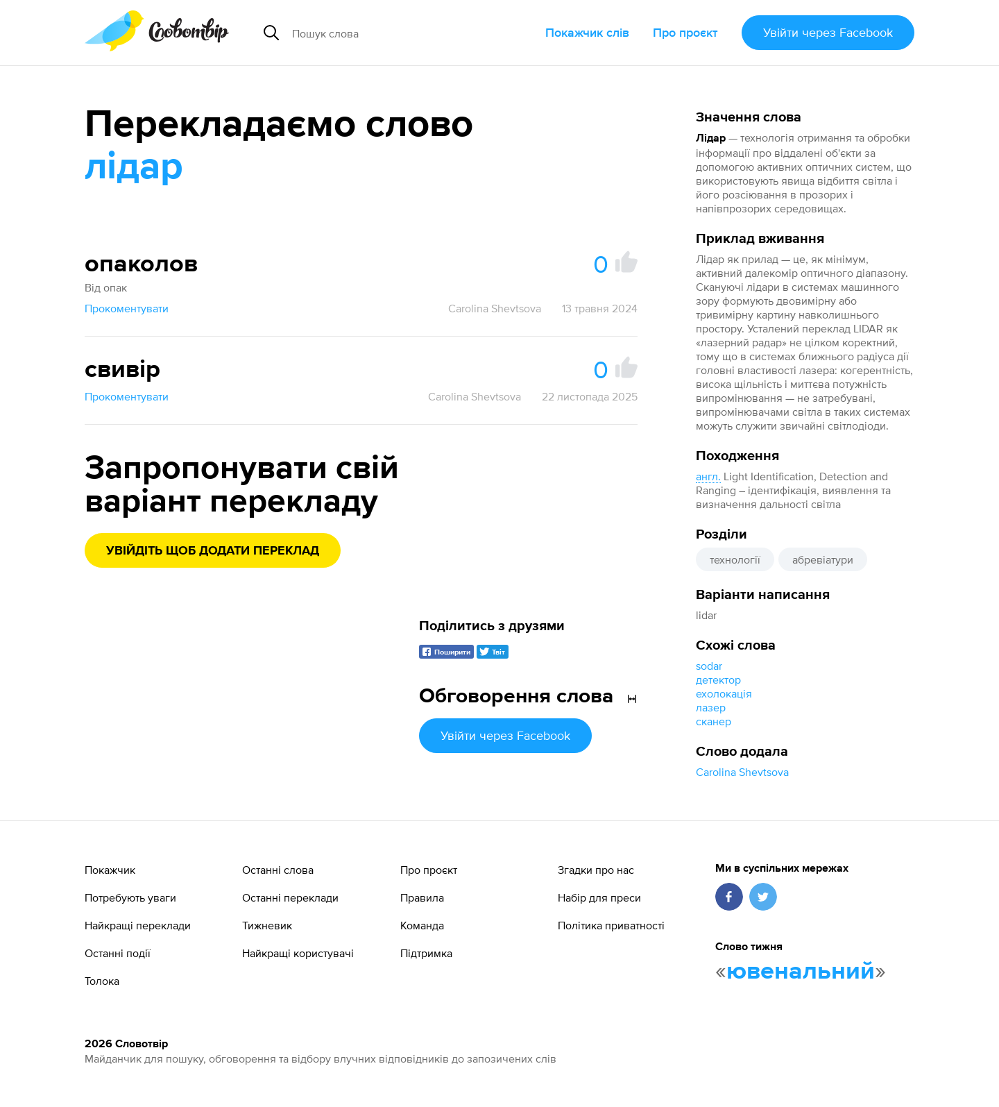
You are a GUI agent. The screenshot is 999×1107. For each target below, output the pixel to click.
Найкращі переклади (138, 925)
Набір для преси (599, 897)
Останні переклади (290, 897)
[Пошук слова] (398, 32)
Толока (102, 980)
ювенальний (800, 971)
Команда (422, 925)
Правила (422, 897)
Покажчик (110, 869)
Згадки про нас (596, 869)
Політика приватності (611, 925)
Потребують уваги (130, 897)
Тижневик (267, 925)
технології (735, 559)
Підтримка (426, 953)
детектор (718, 679)
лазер (711, 707)
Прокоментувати (127, 308)
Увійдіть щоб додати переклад (212, 551)
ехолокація (724, 693)
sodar (709, 665)
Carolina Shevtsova (742, 772)
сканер (713, 721)
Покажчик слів (587, 32)
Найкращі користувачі (298, 953)
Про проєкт (685, 32)
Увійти (828, 32)
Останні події (118, 953)
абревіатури (822, 559)
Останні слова (278, 869)
